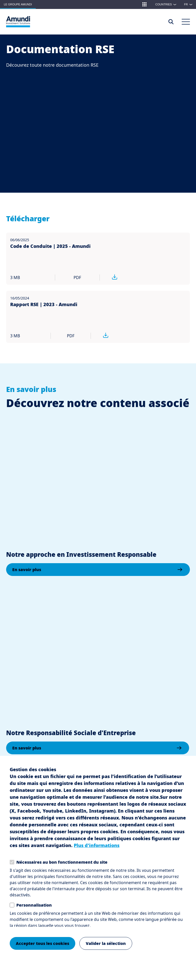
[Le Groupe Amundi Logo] (18, 21)
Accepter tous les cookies (42, 943)
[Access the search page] (171, 21)
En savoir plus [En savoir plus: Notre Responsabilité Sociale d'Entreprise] (26, 748)
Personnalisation (34, 905)
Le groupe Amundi (18, 4)
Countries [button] (167, 4)
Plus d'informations (96, 845)
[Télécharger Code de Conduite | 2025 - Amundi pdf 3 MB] (122, 277)
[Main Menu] (186, 22)
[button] (144, 4)
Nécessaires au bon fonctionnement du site (61, 862)
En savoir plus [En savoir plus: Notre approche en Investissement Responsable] (26, 569)
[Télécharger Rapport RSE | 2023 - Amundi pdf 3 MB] (111, 336)
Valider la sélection (106, 943)
